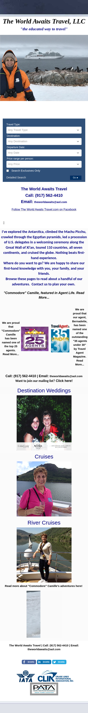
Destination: (13, 135)
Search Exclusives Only (25, 170)
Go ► (75, 177)
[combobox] (44, 130)
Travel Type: (13, 124)
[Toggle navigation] (4, 224)
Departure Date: (16, 147)
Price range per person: (20, 158)
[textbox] (44, 130)
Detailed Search (16, 177)
